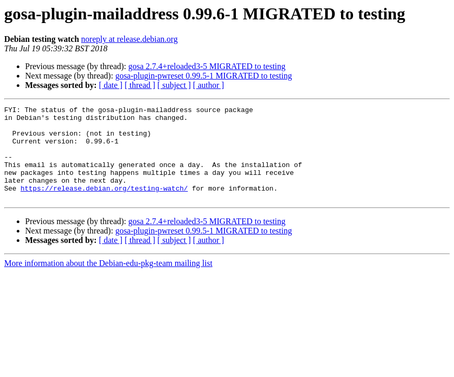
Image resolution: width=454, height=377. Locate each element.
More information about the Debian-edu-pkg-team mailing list (108, 282)
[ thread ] (139, 85)
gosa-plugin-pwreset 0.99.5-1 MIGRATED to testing (203, 75)
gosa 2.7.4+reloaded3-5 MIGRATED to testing (207, 66)
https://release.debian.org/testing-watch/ (104, 205)
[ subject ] (174, 85)
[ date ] (110, 85)
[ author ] (208, 85)
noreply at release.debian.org (129, 39)
